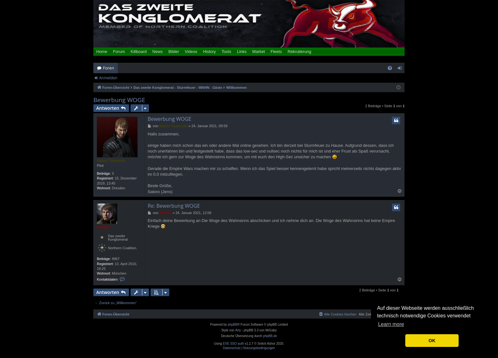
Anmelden (108, 78)
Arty (238, 330)
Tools (226, 51)
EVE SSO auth (233, 343)
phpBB (232, 324)
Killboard (139, 51)
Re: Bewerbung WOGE (174, 206)
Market (258, 51)
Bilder (173, 51)
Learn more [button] (391, 324)
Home (101, 51)
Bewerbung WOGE (119, 100)
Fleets (276, 51)
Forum (119, 51)
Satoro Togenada (111, 160)
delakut (103, 227)
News (157, 51)
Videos (191, 51)
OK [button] (431, 340)
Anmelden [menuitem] (401, 69)
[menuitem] (390, 68)
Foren (108, 68)
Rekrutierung (299, 51)
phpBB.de (270, 336)
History (209, 51)
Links (241, 51)
